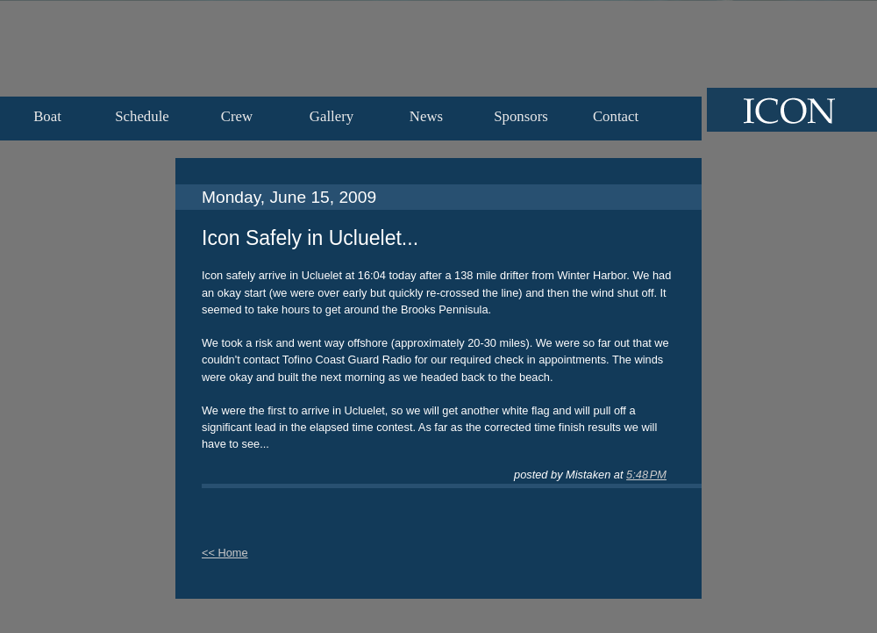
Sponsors (521, 116)
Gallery (331, 116)
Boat (47, 116)
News (426, 116)
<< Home (225, 552)
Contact (615, 116)
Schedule (142, 116)
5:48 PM (646, 474)
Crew (237, 116)
